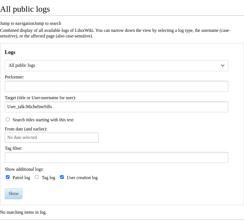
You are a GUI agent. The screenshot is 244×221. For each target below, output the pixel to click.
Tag (8, 148)
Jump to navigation (17, 23)
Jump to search (47, 23)
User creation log (82, 177)
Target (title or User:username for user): (40, 97)
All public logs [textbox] (22, 65)
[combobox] (116, 65)
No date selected (22, 137)
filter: (13, 148)
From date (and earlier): (26, 129)
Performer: (14, 77)
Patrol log (21, 177)
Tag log (48, 177)
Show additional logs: (24, 169)
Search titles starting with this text (43, 119)
